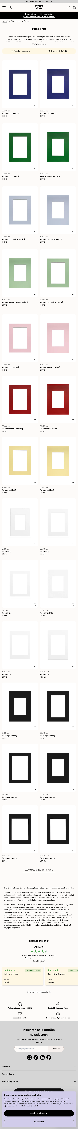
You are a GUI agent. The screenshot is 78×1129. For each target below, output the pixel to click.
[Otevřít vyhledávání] (10, 7)
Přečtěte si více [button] (39, 44)
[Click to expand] (39, 1066)
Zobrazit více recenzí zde (39, 992)
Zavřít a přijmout (39, 1113)
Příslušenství (16, 21)
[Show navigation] (4, 7)
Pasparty (27, 21)
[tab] (68, 7)
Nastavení (39, 1122)
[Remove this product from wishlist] (35, 105)
